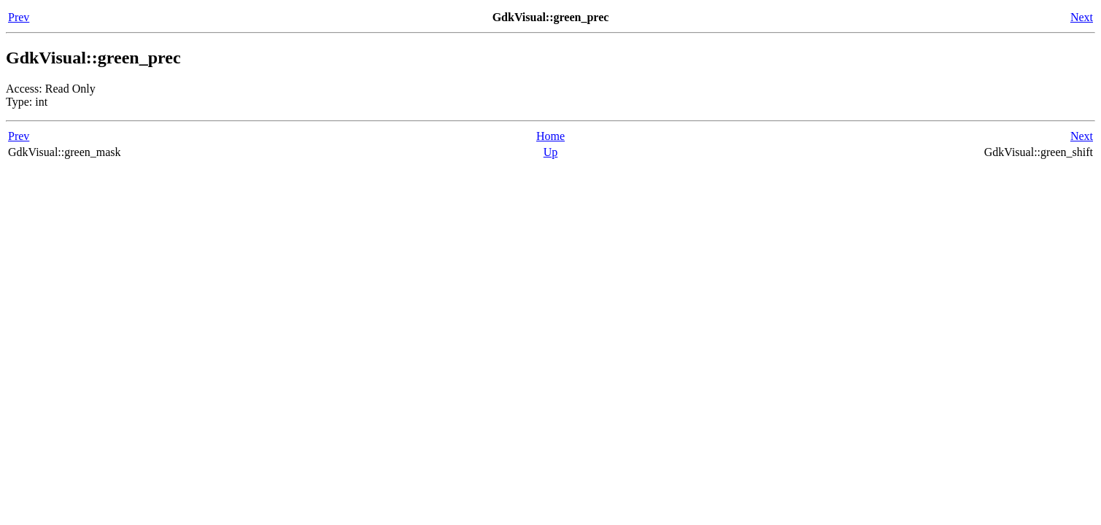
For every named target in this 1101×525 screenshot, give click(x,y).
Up (551, 152)
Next (1081, 17)
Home (550, 136)
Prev (18, 17)
